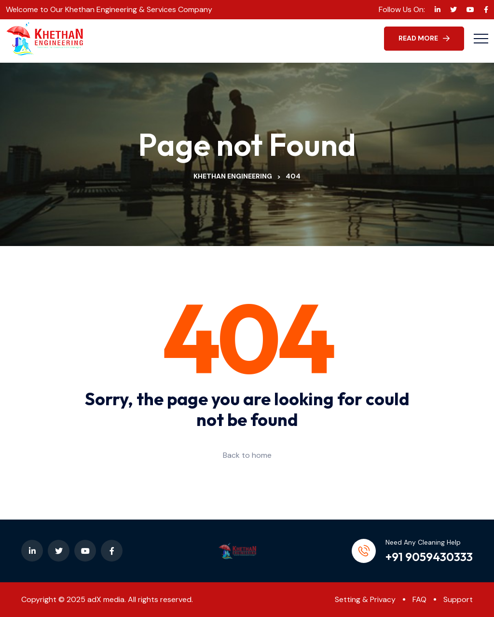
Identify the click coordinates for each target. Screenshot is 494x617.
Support (458, 599)
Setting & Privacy (365, 599)
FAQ (419, 599)
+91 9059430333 (429, 556)
